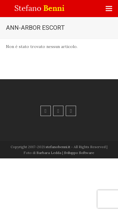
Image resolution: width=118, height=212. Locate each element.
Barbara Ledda (48, 152)
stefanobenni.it (57, 147)
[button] (109, 8)
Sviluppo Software (79, 152)
